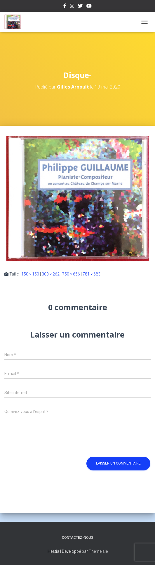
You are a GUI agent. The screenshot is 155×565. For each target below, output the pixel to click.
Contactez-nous (77, 538)
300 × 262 (51, 274)
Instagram (72, 6)
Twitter (80, 6)
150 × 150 (30, 274)
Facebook (64, 6)
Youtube (89, 6)
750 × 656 (71, 274)
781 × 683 (91, 274)
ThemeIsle (98, 551)
